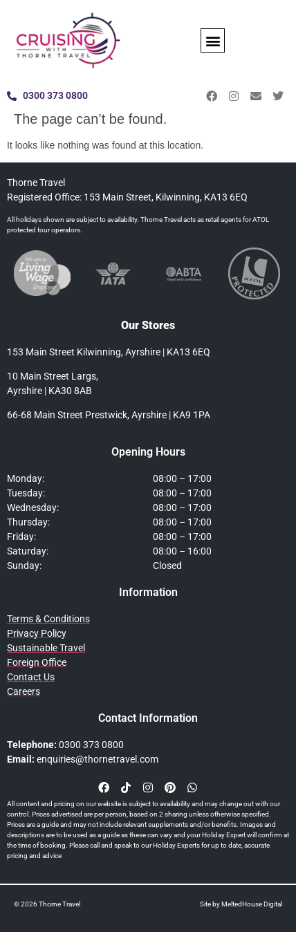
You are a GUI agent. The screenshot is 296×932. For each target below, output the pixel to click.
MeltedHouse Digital (251, 904)
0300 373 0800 (91, 744)
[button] (213, 40)
